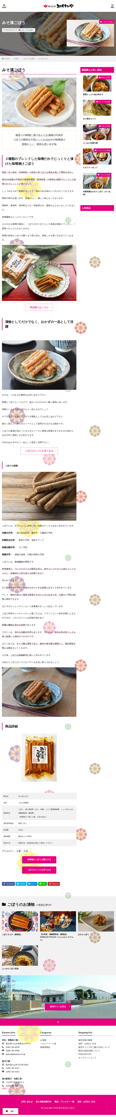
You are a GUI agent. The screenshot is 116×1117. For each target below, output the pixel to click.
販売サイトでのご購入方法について (94, 1051)
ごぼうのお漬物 (27, 30)
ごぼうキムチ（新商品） (13, 937)
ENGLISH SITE (85, 1058)
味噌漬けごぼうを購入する (39, 860)
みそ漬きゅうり (90, 118)
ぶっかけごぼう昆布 (11, 972)
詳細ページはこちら (11, 1092)
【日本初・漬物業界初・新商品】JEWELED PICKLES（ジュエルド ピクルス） (57, 940)
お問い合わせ (27, 1105)
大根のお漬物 (105, 126)
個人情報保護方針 (44, 1105)
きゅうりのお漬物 (104, 101)
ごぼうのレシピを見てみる (39, 451)
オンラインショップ (87, 1061)
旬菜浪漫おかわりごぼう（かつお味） (97, 193)
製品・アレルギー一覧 (64, 1105)
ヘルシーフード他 (48, 1047)
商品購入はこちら (39, 307)
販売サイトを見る (58, 1010)
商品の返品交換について (89, 1054)
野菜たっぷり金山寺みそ (94, 94)
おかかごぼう (84, 937)
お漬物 (16, 59)
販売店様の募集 (85, 1044)
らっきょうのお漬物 (103, 150)
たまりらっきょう (91, 167)
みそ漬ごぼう (43, 59)
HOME (6, 59)
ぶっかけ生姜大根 (91, 143)
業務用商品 (45, 1051)
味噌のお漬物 (105, 77)
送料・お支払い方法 (87, 1047)
